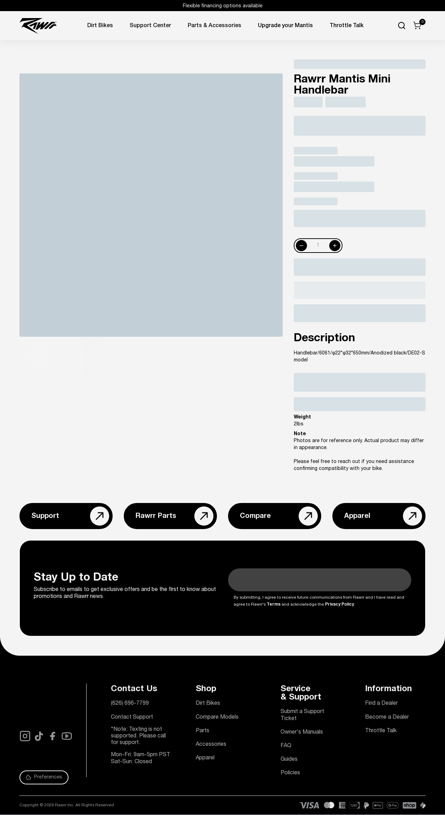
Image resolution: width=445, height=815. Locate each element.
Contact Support (132, 717)
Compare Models (217, 717)
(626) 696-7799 (130, 703)
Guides (289, 759)
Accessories (211, 745)
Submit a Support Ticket (302, 715)
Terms (274, 604)
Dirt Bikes (100, 26)
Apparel (205, 758)
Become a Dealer (387, 717)
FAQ (286, 746)
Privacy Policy (339, 604)
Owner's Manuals (302, 732)
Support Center (150, 26)
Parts (202, 731)
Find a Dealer (381, 703)
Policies (290, 773)
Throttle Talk (381, 731)
